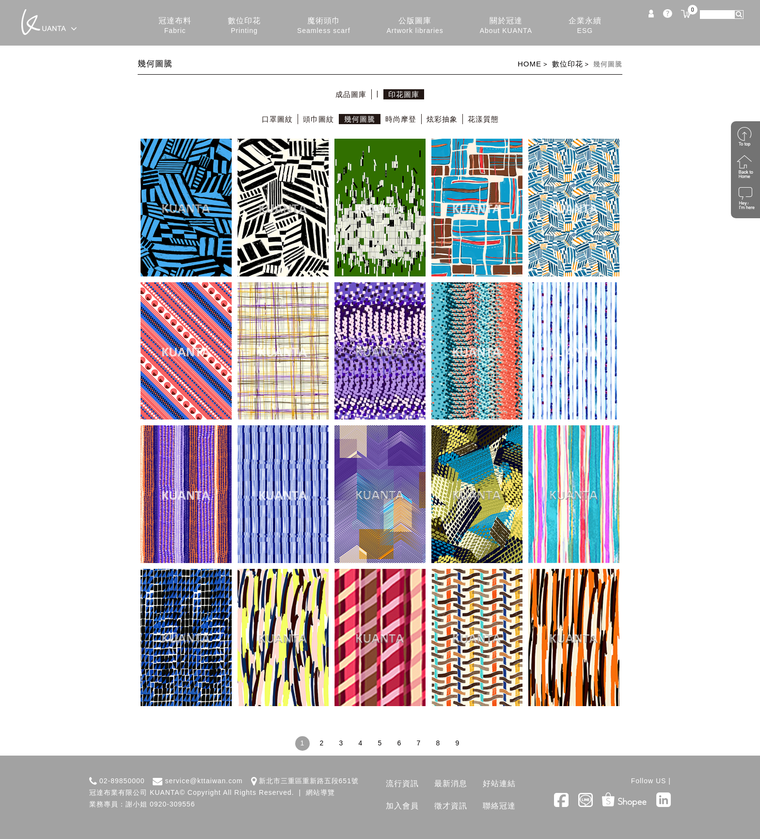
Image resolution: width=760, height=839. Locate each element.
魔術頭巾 (323, 25)
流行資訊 (402, 783)
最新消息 (450, 783)
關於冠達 (506, 25)
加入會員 (402, 806)
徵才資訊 (450, 806)
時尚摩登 (400, 119)
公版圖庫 (415, 25)
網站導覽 (320, 792)
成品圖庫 (350, 94)
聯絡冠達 (499, 806)
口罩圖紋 (277, 119)
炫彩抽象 (442, 119)
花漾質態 (483, 119)
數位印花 (244, 25)
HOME (529, 64)
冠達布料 (174, 25)
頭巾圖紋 (318, 119)
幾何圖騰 (359, 119)
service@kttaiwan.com (203, 781)
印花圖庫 (403, 94)
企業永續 (585, 25)
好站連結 (499, 783)
